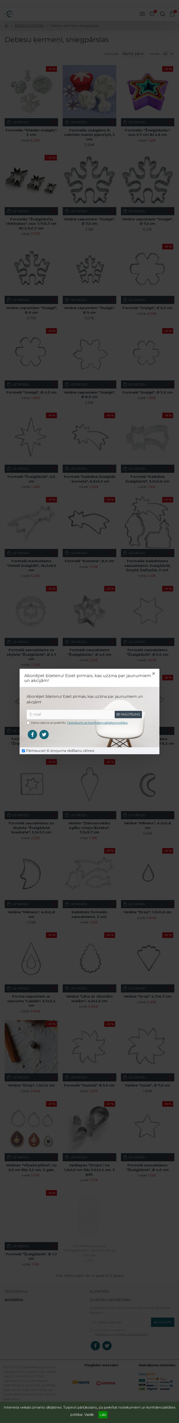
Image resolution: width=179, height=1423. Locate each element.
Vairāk (89, 1415)
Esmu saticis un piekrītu (77, 723)
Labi (103, 1415)
